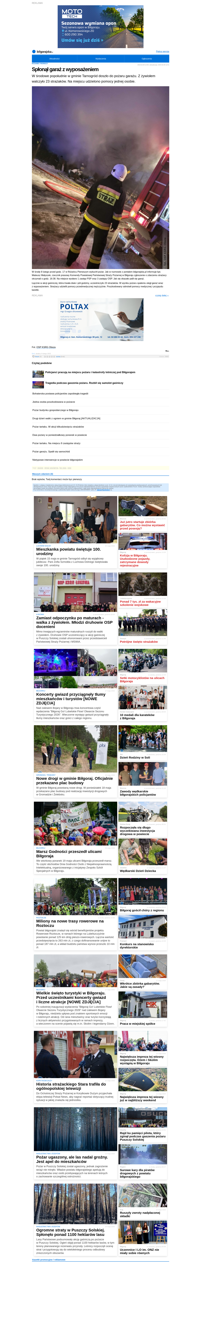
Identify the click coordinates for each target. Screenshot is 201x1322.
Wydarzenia (100, 59)
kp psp (63, 468)
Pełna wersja (162, 51)
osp (69, 468)
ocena (60, 356)
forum (38, 356)
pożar (40, 468)
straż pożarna (51, 468)
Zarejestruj (106, 490)
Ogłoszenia (147, 59)
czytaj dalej (162, 295)
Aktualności (54, 59)
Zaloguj (99, 490)
